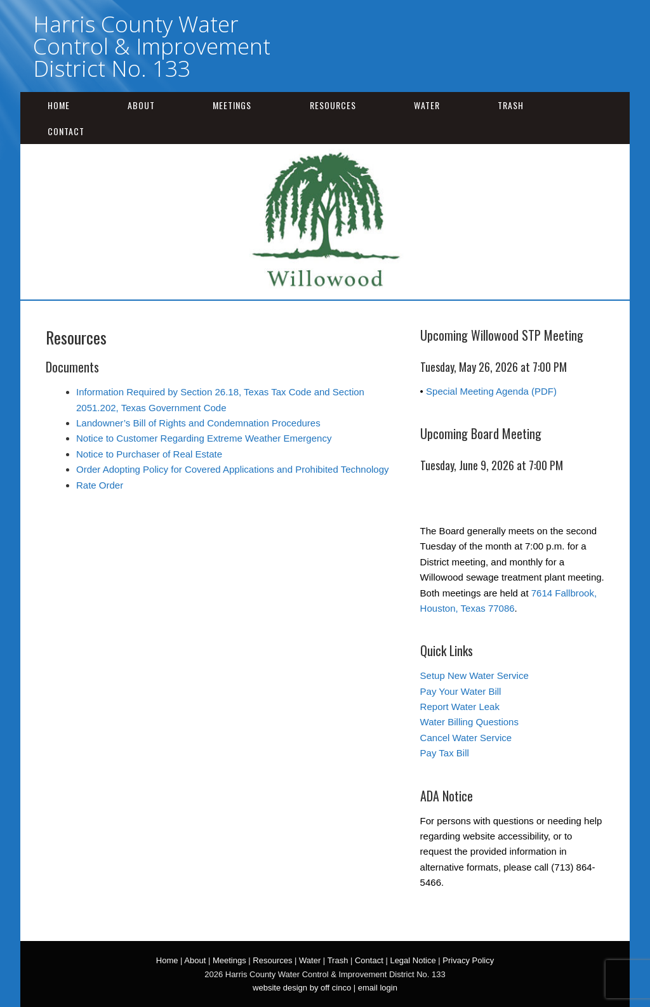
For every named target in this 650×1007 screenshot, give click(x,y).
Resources (333, 105)
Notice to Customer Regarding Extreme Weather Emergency (203, 438)
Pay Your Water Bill (460, 691)
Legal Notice (412, 960)
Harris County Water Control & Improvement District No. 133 (151, 46)
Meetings (232, 105)
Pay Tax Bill (444, 752)
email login (377, 987)
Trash (511, 105)
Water (427, 105)
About (141, 105)
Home (59, 105)
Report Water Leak (460, 706)
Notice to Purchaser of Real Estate (149, 454)
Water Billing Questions (469, 721)
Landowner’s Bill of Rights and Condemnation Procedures (198, 423)
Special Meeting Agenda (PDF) (491, 391)
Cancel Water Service (466, 737)
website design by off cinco (302, 987)
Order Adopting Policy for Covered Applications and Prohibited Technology (232, 469)
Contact (66, 131)
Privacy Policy (468, 960)
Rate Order (99, 485)
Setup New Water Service (474, 675)
